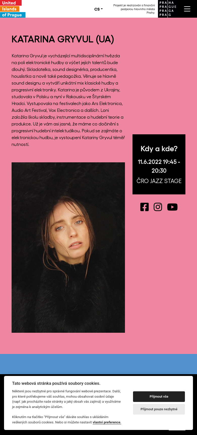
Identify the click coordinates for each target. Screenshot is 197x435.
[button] (98, 9)
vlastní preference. (107, 422)
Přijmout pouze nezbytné (159, 409)
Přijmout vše (159, 396)
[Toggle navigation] (187, 9)
